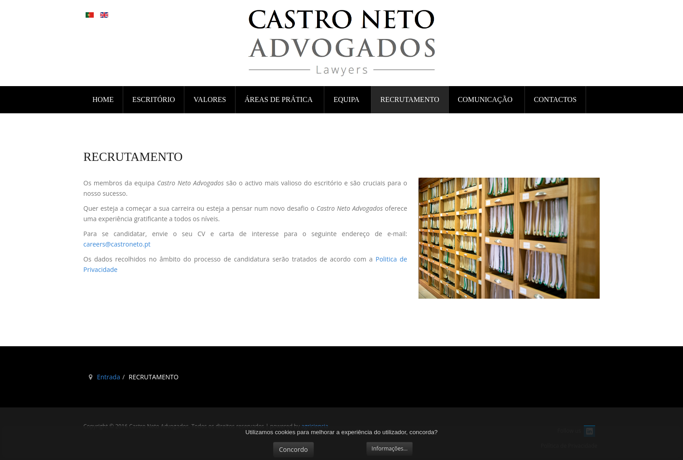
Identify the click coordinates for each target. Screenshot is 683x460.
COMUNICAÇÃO (486, 99)
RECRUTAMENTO (409, 99)
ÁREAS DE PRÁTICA (279, 99)
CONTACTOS (555, 99)
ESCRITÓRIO (153, 99)
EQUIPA (347, 99)
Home (103, 99)
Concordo (293, 449)
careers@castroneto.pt (116, 244)
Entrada (108, 377)
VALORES (209, 99)
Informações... (389, 448)
